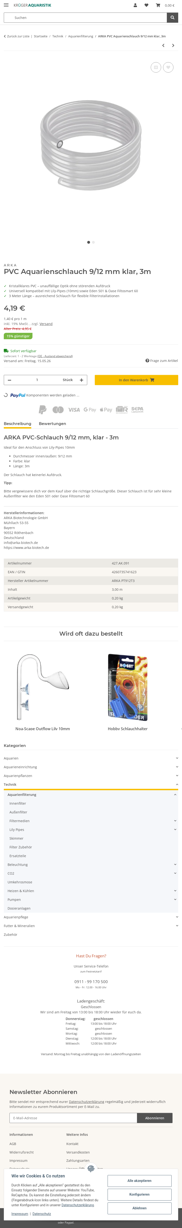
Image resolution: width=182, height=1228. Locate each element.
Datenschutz (42, 1214)
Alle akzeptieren (139, 1181)
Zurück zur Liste (18, 36)
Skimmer (16, 838)
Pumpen (14, 899)
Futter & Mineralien (19, 926)
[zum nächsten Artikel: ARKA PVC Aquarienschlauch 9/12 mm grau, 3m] (173, 45)
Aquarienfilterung (22, 794)
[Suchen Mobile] (85, 18)
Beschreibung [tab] (17, 423)
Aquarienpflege (16, 917)
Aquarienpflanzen (18, 775)
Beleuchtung (18, 864)
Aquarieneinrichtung (20, 767)
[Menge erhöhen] (81, 380)
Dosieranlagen (19, 908)
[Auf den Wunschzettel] (168, 67)
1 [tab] (88, 242)
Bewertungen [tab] (52, 423)
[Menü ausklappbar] (6, 3)
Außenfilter (18, 812)
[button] (135, 5)
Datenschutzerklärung (78, 1205)
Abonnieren (154, 1118)
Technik (10, 784)
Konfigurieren (139, 1194)
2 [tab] (93, 242)
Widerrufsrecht (21, 1152)
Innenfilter (17, 803)
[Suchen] (172, 18)
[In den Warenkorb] (136, 380)
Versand (46, 323)
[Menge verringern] (9, 380)
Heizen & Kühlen (21, 891)
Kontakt (72, 1143)
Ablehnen (139, 1208)
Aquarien (11, 758)
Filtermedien (19, 821)
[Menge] (37, 380)
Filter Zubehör (20, 847)
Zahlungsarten (78, 1160)
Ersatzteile (17, 856)
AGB (12, 1143)
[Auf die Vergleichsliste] (156, 67)
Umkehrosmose (20, 882)
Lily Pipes (16, 829)
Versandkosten (78, 1152)
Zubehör (10, 934)
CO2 (11, 873)
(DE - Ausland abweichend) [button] (55, 356)
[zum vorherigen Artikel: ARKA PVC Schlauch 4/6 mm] (163, 45)
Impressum (20, 1214)
